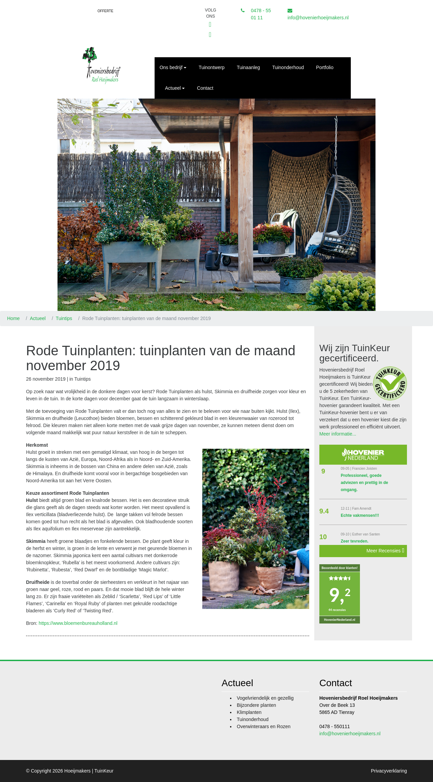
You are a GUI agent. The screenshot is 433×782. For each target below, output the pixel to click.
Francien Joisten (364, 468)
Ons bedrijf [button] (171, 67)
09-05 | (346, 468)
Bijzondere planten (256, 705)
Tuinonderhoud (288, 67)
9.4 (324, 511)
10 (323, 537)
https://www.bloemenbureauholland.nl (78, 623)
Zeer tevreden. (354, 541)
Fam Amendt (361, 508)
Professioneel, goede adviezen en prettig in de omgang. (364, 482)
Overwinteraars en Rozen (264, 726)
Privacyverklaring (389, 771)
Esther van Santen (366, 534)
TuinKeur (103, 771)
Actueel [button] (173, 88)
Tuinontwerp (212, 67)
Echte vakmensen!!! (360, 515)
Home (13, 318)
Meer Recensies (385, 550)
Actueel (38, 318)
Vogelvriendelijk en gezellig (265, 698)
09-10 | (346, 534)
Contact (205, 88)
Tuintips (64, 318)
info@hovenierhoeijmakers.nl (318, 17)
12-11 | (346, 508)
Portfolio (324, 67)
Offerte (105, 11)
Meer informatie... (337, 434)
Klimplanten (249, 712)
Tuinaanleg (248, 67)
